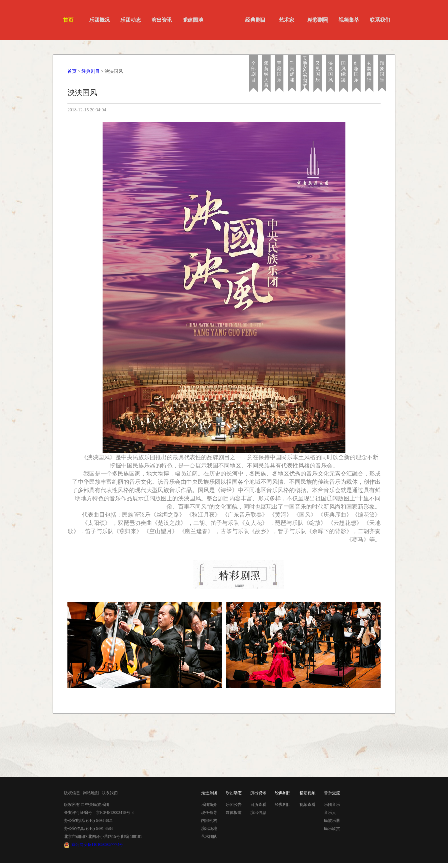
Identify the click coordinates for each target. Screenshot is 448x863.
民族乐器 (332, 820)
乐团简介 (209, 804)
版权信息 (72, 793)
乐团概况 (99, 20)
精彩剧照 (317, 20)
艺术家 (286, 20)
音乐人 (330, 812)
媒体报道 (234, 812)
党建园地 (193, 20)
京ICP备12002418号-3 (114, 812)
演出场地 (209, 828)
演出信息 (258, 812)
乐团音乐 (332, 804)
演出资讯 (161, 20)
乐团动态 (130, 20)
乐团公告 (234, 804)
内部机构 (209, 820)
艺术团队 (209, 836)
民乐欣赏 (332, 828)
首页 (68, 20)
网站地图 (91, 793)
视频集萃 (349, 20)
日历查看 (258, 804)
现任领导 (209, 812)
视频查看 (307, 804)
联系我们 (380, 20)
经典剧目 (255, 20)
